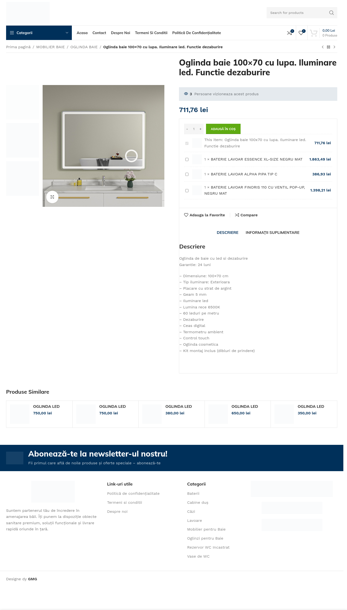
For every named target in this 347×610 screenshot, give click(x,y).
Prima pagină (18, 47)
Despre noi (117, 511)
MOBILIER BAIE (50, 47)
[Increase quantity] (200, 129)
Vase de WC (198, 556)
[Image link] (53, 491)
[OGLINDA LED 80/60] (152, 414)
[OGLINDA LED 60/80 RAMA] (218, 414)
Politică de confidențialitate (133, 493)
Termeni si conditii (124, 502)
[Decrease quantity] (187, 129)
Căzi (191, 511)
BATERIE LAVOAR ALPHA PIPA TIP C (244, 174)
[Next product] (334, 47)
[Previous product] (323, 47)
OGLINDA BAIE (84, 47)
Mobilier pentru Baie (206, 529)
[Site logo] (28, 12)
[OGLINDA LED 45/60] (284, 414)
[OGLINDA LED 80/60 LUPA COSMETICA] (86, 414)
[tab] (227, 232)
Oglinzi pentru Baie (205, 538)
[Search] (302, 12)
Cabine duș (197, 502)
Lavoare (194, 520)
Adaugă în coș (223, 129)
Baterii (193, 493)
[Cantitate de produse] (193, 129)
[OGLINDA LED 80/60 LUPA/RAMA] (19, 414)
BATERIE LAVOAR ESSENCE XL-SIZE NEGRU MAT (256, 159)
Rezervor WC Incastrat (208, 547)
